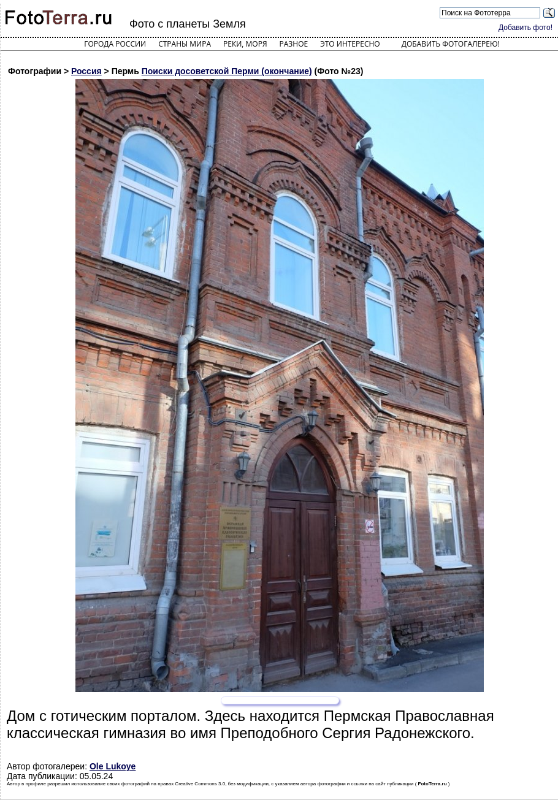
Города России (115, 44)
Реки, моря (245, 44)
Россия (86, 71)
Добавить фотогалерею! (451, 44)
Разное (294, 44)
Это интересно (350, 44)
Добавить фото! (525, 27)
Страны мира (184, 44)
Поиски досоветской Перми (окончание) (227, 71)
